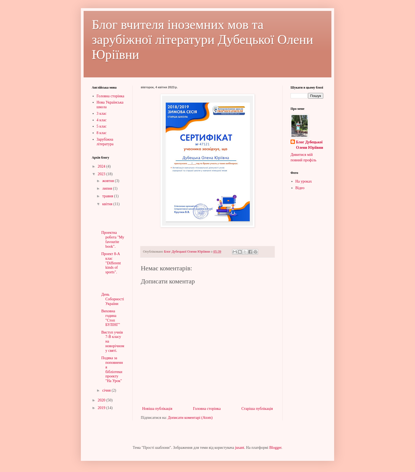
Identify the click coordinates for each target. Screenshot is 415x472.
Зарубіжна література (105, 141)
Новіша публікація (157, 409)
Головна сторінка (207, 409)
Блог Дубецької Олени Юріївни (309, 145)
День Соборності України (112, 299)
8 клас (102, 133)
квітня (107, 204)
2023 (102, 174)
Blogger (275, 448)
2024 (102, 166)
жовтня (108, 181)
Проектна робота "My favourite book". (112, 239)
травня (108, 196)
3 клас (102, 113)
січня (107, 390)
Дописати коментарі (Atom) (190, 418)
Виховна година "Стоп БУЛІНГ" (110, 318)
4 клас (102, 120)
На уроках (303, 181)
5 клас (102, 126)
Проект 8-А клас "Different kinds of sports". (111, 263)
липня (107, 188)
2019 (102, 408)
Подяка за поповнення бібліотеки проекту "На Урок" (112, 369)
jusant (239, 448)
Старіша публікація (257, 409)
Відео (300, 188)
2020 (102, 400)
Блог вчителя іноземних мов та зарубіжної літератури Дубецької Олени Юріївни (202, 39)
